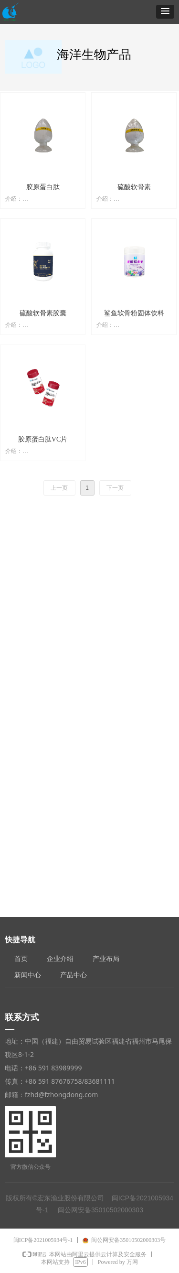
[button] (165, 12)
